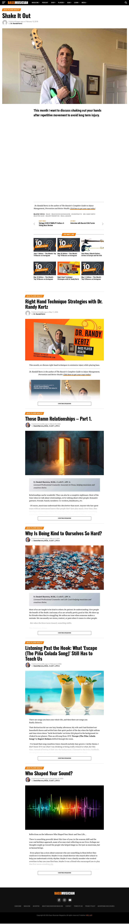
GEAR (69, 2)
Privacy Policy (90, 906)
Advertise (36, 906)
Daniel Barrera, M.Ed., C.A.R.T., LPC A (46, 426)
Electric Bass (39, 216)
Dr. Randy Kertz (89, 214)
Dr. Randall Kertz (16, 23)
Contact (68, 906)
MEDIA (84, 2)
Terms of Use (78, 906)
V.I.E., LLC (89, 916)
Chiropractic (77, 214)
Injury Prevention (52, 216)
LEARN (76, 2)
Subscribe (18, 906)
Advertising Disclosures (106, 906)
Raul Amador (66, 216)
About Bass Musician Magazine (52, 906)
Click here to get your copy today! (84, 208)
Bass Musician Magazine (61, 214)
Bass (48, 214)
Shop (53, 2)
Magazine (35, 2)
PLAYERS (61, 2)
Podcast (45, 2)
